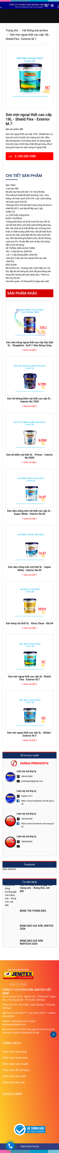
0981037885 (26, 776)
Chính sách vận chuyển (15, 1063)
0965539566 (26, 841)
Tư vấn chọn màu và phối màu (37, 933)
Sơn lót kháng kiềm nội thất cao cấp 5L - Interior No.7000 (29, 400)
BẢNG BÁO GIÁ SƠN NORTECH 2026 (31, 920)
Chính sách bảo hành (14, 1076)
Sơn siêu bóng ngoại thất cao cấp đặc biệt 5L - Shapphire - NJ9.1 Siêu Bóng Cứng (29, 344)
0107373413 (20, 1029)
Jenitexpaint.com (19, 1021)
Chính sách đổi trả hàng (15, 1070)
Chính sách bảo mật (13, 1082)
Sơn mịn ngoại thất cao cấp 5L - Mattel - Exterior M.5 (29, 734)
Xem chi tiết (29, 350)
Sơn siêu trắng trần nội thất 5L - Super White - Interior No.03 (29, 569)
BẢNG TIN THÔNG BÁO (33, 889)
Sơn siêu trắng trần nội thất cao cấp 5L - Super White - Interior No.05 (29, 512)
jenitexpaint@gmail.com (32, 781)
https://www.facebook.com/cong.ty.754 (37, 825)
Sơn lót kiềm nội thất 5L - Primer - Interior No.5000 (29, 456)
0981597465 (26, 819)
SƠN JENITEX (9, 869)
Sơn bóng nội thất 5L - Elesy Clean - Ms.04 (29, 623)
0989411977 (26, 796)
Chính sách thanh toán (15, 1057)
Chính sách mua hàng (14, 1051)
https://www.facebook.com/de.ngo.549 (37, 802)
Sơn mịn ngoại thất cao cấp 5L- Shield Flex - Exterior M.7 (29, 678)
